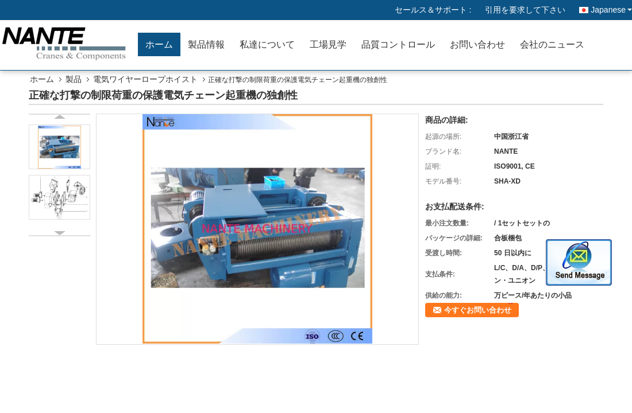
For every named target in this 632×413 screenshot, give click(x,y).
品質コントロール (398, 44)
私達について (267, 44)
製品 (73, 79)
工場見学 (328, 44)
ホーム (159, 44)
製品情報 (206, 44)
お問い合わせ (477, 44)
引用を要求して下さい (525, 9)
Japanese (611, 9)
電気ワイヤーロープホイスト (145, 79)
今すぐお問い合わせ (477, 310)
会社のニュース (552, 44)
